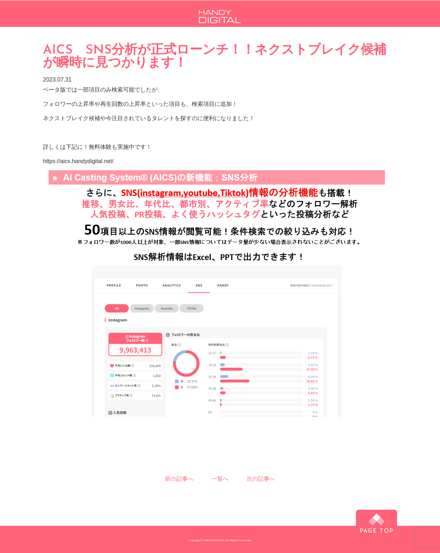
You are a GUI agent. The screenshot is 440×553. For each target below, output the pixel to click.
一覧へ (220, 479)
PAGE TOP (376, 529)
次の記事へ (260, 479)
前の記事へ (179, 479)
